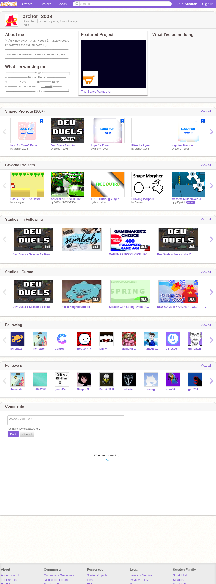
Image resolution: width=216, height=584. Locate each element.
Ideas (62, 4)
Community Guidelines (59, 575)
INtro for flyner (140, 145)
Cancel (27, 434)
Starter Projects (97, 575)
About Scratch (10, 575)
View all (206, 111)
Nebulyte (19, 202)
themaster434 (40, 348)
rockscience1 (129, 389)
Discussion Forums (56, 579)
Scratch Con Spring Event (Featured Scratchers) (129, 307)
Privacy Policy (139, 579)
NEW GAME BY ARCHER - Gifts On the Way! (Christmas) (177, 307)
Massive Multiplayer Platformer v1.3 (188, 199)
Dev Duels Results (63, 145)
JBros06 (171, 348)
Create (27, 4)
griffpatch (180, 202)
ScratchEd (180, 575)
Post (13, 434)
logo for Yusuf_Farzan (24, 145)
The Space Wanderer (96, 91)
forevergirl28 (151, 389)
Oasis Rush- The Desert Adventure (27, 199)
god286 (193, 389)
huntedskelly (151, 348)
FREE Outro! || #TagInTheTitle (108, 199)
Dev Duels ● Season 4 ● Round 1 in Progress (177, 254)
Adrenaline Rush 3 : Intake (67, 199)
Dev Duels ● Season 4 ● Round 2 (33, 254)
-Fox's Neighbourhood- (76, 307)
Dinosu (139, 202)
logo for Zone (100, 145)
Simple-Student (84, 389)
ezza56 (170, 389)
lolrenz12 (16, 348)
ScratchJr (179, 579)
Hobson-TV (84, 348)
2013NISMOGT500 (65, 202)
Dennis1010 (107, 389)
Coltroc (59, 348)
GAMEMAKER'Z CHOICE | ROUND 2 (129, 254)
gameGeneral (62, 389)
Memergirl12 (129, 348)
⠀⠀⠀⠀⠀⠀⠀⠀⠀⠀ (71, 254)
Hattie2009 (39, 389)
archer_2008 (21, 148)
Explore (45, 4)
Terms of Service (141, 575)
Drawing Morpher (142, 199)
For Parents (9, 579)
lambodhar (100, 202)
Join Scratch (187, 4)
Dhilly (103, 348)
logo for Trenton (182, 145)
